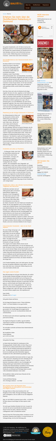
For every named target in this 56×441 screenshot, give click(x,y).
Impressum (24, 432)
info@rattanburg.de (41, 174)
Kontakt (28, 8)
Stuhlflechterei (36, 5)
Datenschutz (18, 432)
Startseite (5, 13)
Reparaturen (46, 5)
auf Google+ (14, 295)
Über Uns (28, 5)
